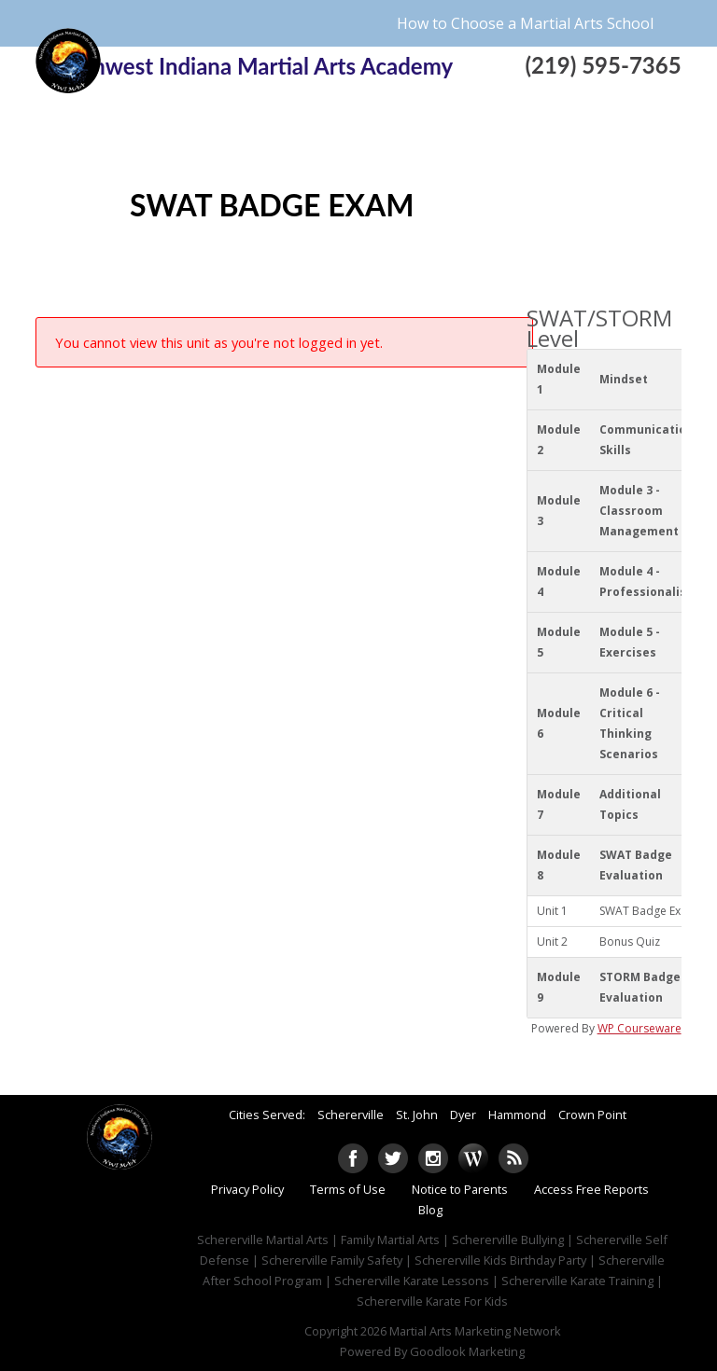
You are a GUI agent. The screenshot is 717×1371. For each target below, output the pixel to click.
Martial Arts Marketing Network (475, 1331)
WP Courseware (640, 1028)
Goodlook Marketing (467, 1351)
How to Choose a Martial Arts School (525, 23)
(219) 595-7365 (603, 64)
